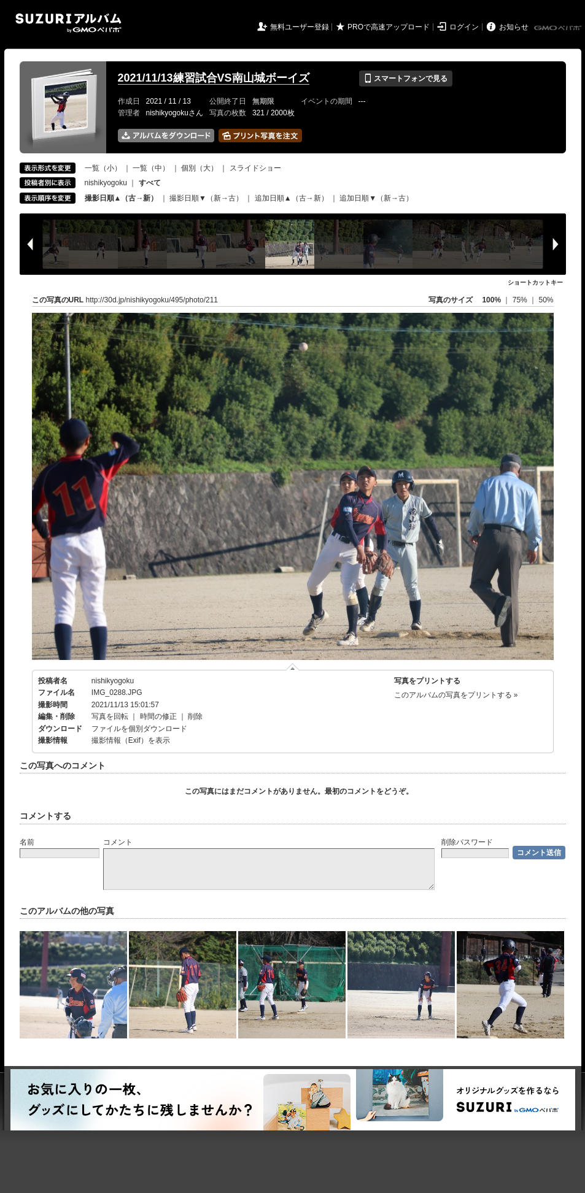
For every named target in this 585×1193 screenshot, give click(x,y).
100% (491, 300)
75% (521, 300)
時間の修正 (158, 716)
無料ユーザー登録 (299, 27)
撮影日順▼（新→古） (206, 198)
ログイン (464, 27)
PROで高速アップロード (388, 27)
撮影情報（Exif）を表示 (130, 740)
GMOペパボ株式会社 (558, 28)
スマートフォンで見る (405, 78)
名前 (27, 842)
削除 (195, 716)
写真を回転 (109, 716)
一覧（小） (103, 168)
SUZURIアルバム (68, 23)
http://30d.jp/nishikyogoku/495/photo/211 (152, 300)
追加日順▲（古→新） (291, 198)
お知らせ (514, 27)
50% (545, 300)
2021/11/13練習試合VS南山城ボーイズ (213, 78)
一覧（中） (151, 168)
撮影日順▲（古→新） (121, 198)
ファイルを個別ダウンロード (139, 728)
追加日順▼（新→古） (376, 198)
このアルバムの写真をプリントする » (456, 695)
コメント (118, 842)
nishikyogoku (106, 182)
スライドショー (255, 168)
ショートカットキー (535, 282)
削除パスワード (467, 842)
